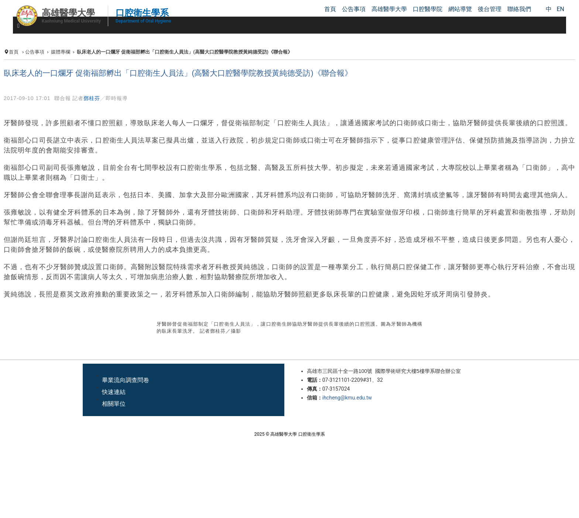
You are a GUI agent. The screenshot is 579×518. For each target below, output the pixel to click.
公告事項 (34, 52)
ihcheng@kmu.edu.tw (347, 398)
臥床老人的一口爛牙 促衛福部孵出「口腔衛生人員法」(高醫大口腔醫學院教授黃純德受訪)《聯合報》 (178, 73)
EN (560, 9)
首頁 (13, 52)
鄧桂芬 (91, 98)
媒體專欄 (60, 52)
